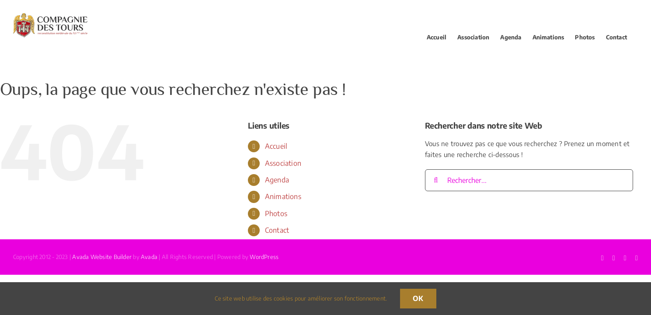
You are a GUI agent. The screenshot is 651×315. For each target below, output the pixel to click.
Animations (283, 196)
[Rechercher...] (529, 180)
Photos (276, 213)
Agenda (277, 179)
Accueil (276, 146)
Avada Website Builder (102, 256)
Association (283, 163)
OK (418, 298)
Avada (149, 256)
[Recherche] (436, 180)
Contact (277, 230)
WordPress (264, 256)
